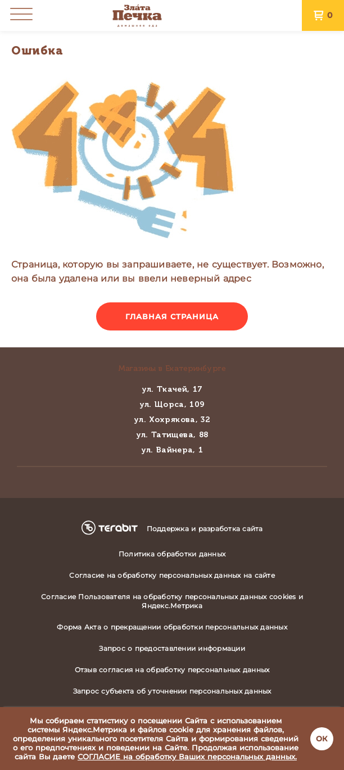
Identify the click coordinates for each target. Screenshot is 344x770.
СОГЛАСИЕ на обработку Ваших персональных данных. (187, 756)
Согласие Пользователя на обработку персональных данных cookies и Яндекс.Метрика (172, 601)
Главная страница (172, 316)
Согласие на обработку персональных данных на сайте (172, 575)
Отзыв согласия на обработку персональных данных (172, 669)
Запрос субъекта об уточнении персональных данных (172, 691)
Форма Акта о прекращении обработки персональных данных (172, 627)
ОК (322, 738)
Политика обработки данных (172, 554)
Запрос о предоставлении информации (172, 648)
